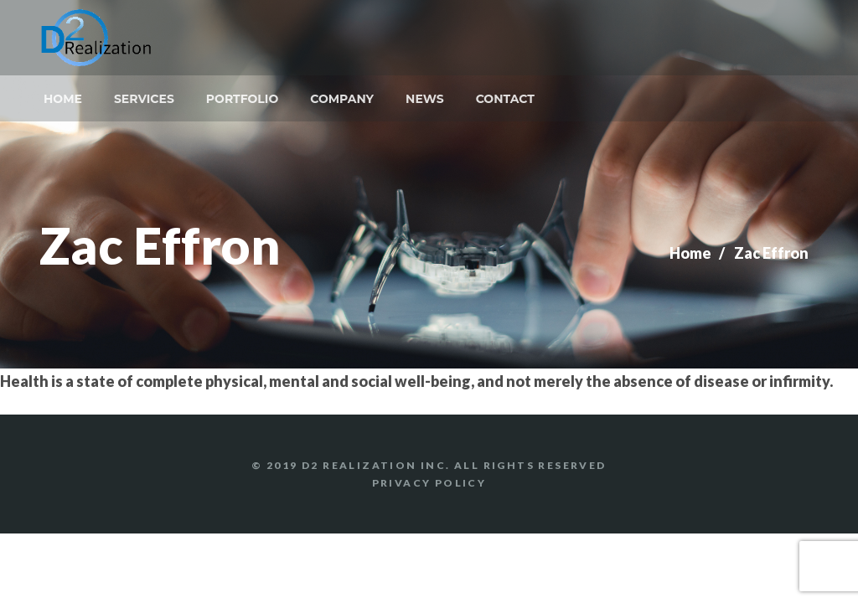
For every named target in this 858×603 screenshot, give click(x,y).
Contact (505, 98)
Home (63, 98)
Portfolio (242, 98)
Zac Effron (771, 253)
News (425, 98)
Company (342, 98)
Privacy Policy (429, 483)
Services (144, 98)
